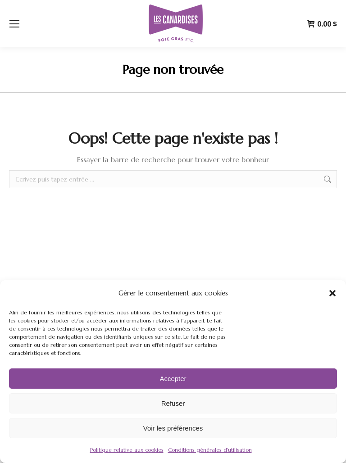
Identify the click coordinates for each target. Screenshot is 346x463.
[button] (332, 293)
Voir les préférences (173, 428)
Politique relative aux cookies (127, 449)
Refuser (173, 403)
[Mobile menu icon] (14, 23)
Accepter (172, 378)
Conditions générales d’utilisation (210, 449)
